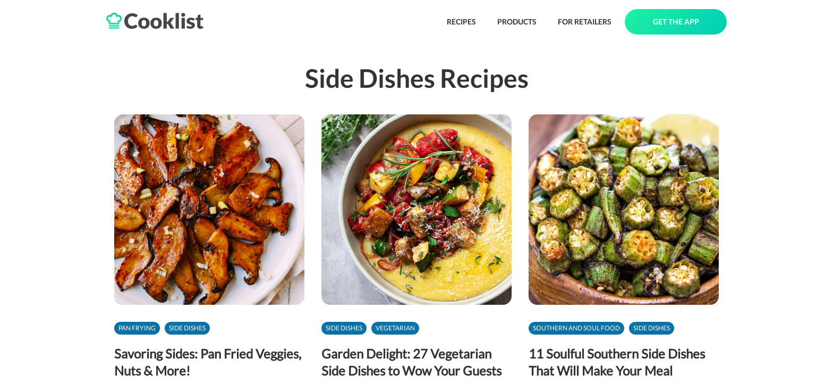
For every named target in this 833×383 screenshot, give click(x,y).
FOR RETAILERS (584, 21)
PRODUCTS (517, 21)
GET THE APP (676, 21)
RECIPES (461, 21)
